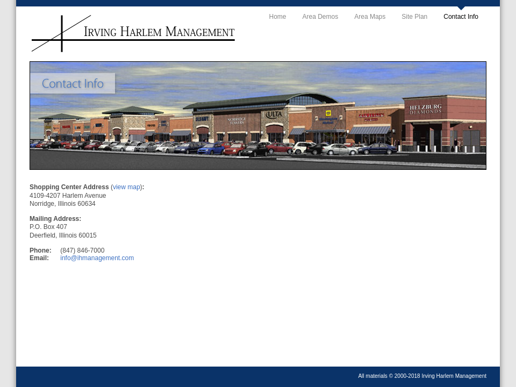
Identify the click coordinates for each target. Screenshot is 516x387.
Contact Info (460, 16)
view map (126, 187)
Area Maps (369, 16)
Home (277, 16)
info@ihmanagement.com (97, 258)
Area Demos (321, 16)
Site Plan (414, 16)
